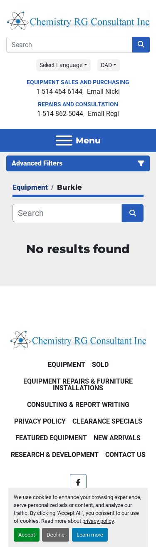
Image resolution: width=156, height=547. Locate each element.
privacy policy (98, 521)
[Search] (69, 45)
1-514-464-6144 (59, 91)
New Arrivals (117, 438)
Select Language (61, 65)
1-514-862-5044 (60, 114)
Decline (55, 535)
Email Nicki (103, 91)
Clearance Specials (107, 421)
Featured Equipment (51, 438)
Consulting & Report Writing (78, 405)
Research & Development (55, 455)
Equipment (66, 365)
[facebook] (78, 482)
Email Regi (103, 114)
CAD (106, 65)
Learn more (90, 535)
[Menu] (64, 140)
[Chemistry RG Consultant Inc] (78, 338)
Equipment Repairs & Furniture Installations (78, 384)
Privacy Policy (40, 421)
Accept (26, 535)
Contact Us (125, 455)
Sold (100, 365)
